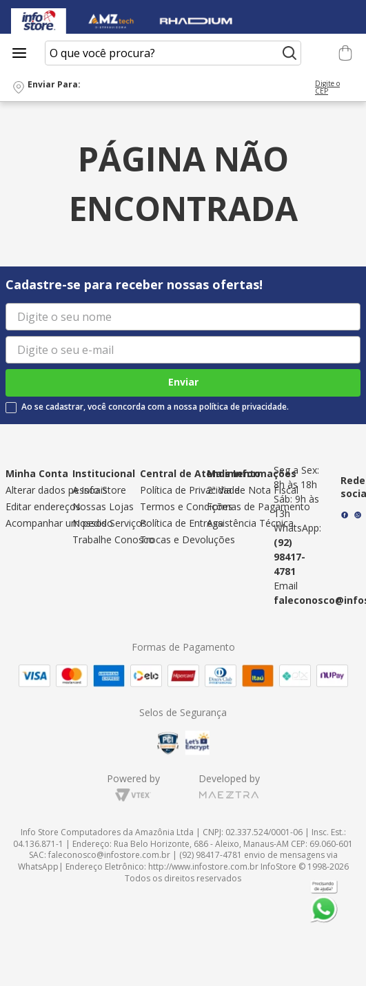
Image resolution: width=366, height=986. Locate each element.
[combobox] (173, 53)
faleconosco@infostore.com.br (109, 855)
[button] (183, 88)
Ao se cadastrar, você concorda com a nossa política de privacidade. (155, 407)
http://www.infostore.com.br (203, 866)
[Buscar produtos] (289, 53)
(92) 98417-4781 (289, 557)
